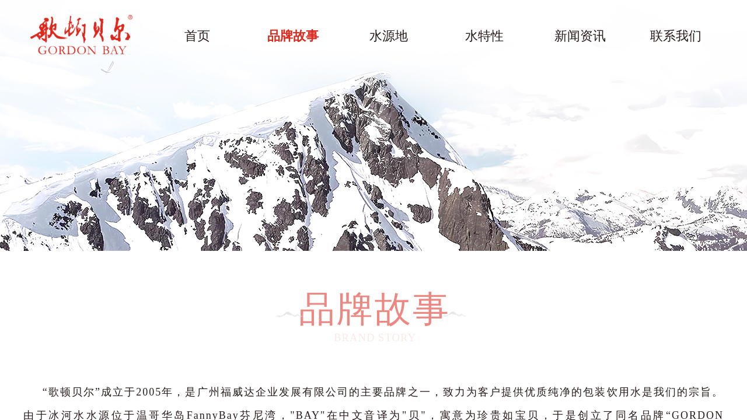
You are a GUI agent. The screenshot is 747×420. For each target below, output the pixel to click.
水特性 (484, 36)
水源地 (388, 36)
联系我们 (675, 36)
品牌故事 (293, 36)
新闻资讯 (580, 36)
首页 (197, 36)
